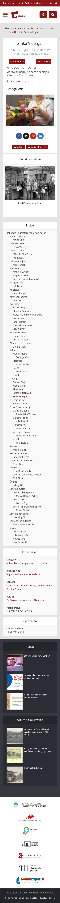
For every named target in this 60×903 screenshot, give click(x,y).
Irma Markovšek (21, 339)
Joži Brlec (17, 286)
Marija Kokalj (19, 449)
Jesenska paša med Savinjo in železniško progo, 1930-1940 (37, 732)
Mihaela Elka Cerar (22, 254)
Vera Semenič (20, 542)
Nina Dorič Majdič (22, 471)
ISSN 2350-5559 (47, 897)
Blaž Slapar (18, 478)
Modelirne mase (18, 332)
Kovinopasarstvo (18, 296)
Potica (16, 367)
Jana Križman (19, 321)
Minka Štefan (23, 510)
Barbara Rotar (20, 403)
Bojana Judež (20, 346)
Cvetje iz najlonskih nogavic (27, 506)
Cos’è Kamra (11, 897)
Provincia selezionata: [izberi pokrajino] (22, 3)
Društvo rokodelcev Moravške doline (25, 600)
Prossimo (43, 61)
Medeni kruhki (20, 353)
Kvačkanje (15, 303)
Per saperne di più (17, 81)
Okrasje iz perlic (21, 410)
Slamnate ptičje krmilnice (22, 460)
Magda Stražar (20, 275)
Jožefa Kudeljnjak (22, 392)
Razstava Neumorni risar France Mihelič (35, 696)
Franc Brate (19, 464)
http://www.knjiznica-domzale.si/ (23, 574)
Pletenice (17, 360)
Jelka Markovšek (21, 535)
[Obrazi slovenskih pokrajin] (30, 868)
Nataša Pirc (19, 538)
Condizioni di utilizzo (29, 897)
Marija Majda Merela (27, 435)
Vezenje (14, 528)
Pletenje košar (17, 399)
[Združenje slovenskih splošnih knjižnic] (30, 856)
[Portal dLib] (30, 844)
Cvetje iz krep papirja (23, 492)
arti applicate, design (17, 563)
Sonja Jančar (22, 357)
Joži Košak (18, 257)
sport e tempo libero (39, 563)
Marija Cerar (19, 385)
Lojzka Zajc (22, 503)
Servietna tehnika (18, 453)
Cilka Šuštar (19, 328)
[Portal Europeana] (30, 831)
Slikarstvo (15, 467)
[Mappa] (43, 14)
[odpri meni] (5, 14)
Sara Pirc (17, 375)
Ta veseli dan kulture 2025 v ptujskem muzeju (36, 676)
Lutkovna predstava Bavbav (37, 656)
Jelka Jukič (18, 485)
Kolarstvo (15, 289)
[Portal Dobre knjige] (30, 880)
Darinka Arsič (23, 371)
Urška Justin (12, 585)
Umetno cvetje (17, 488)
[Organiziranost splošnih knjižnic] (30, 818)
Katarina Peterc (21, 456)
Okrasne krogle (20, 417)
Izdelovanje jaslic (18, 261)
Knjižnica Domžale (38, 53)
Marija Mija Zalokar (26, 414)
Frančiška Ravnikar (22, 325)
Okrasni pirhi (19, 424)
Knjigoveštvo (16, 282)
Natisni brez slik (37, 147)
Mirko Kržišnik (20, 264)
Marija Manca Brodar (24, 524)
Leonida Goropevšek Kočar (27, 474)
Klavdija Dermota (22, 311)
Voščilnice (18, 439)
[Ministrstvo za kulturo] (30, 805)
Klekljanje (15, 268)
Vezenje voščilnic (21, 432)
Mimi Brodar (22, 364)
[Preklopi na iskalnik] (53, 14)
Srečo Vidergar (20, 246)
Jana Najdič (22, 442)
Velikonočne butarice (20, 520)
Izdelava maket (17, 243)
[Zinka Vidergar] (30, 110)
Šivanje (13, 481)
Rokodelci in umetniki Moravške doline (26, 232)
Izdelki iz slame (17, 250)
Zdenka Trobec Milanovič (26, 279)
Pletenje (14, 378)
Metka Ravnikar (21, 271)
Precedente (18, 61)
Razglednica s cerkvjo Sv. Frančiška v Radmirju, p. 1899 (37, 750)
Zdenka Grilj (22, 421)
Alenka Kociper (27, 585)
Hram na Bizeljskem (33, 768)
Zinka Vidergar (20, 396)
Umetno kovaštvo (19, 513)
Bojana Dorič (20, 336)
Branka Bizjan (20, 307)
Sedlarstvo (15, 446)
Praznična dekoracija (20, 407)
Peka (12, 350)
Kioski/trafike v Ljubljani (30, 203)
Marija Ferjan (23, 428)
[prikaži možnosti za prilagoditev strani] (51, 3)
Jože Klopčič (19, 517)
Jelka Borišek (19, 531)
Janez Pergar (19, 293)
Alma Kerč (18, 389)
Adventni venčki (18, 236)
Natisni (19, 147)
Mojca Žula (18, 239)
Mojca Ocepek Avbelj (27, 495)
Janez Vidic (18, 300)
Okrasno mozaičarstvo (21, 343)
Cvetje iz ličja (19, 499)
